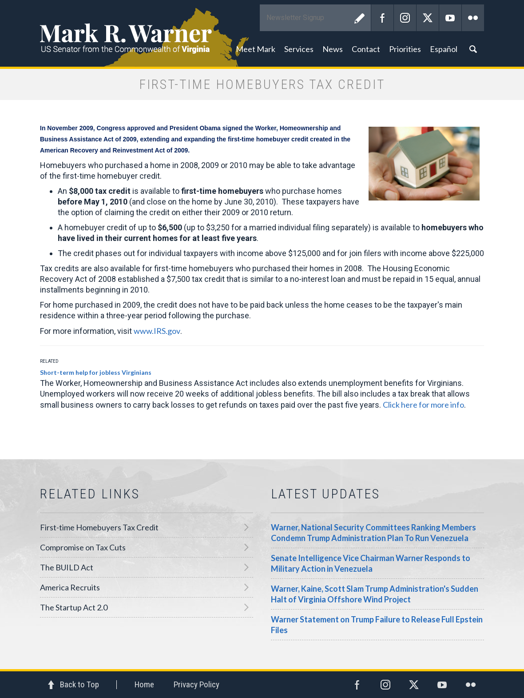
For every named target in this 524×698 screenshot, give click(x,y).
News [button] (332, 49)
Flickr (473, 17)
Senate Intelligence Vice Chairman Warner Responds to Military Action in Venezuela (370, 563)
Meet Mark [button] (255, 49)
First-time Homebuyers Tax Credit (99, 527)
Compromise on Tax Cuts (83, 547)
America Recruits (70, 587)
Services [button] (299, 49)
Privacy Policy (196, 684)
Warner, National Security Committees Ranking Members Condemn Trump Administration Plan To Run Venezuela (373, 532)
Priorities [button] (405, 49)
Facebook (382, 17)
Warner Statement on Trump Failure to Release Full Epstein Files (377, 624)
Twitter (428, 17)
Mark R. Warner (262, 33)
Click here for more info (423, 404)
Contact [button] (366, 49)
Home (144, 684)
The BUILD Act (66, 567)
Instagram (405, 17)
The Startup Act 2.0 (73, 607)
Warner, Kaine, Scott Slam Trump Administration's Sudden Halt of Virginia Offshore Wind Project (374, 594)
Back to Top (79, 684)
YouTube (450, 17)
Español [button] (443, 49)
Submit (360, 17)
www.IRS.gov (157, 331)
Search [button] (473, 49)
